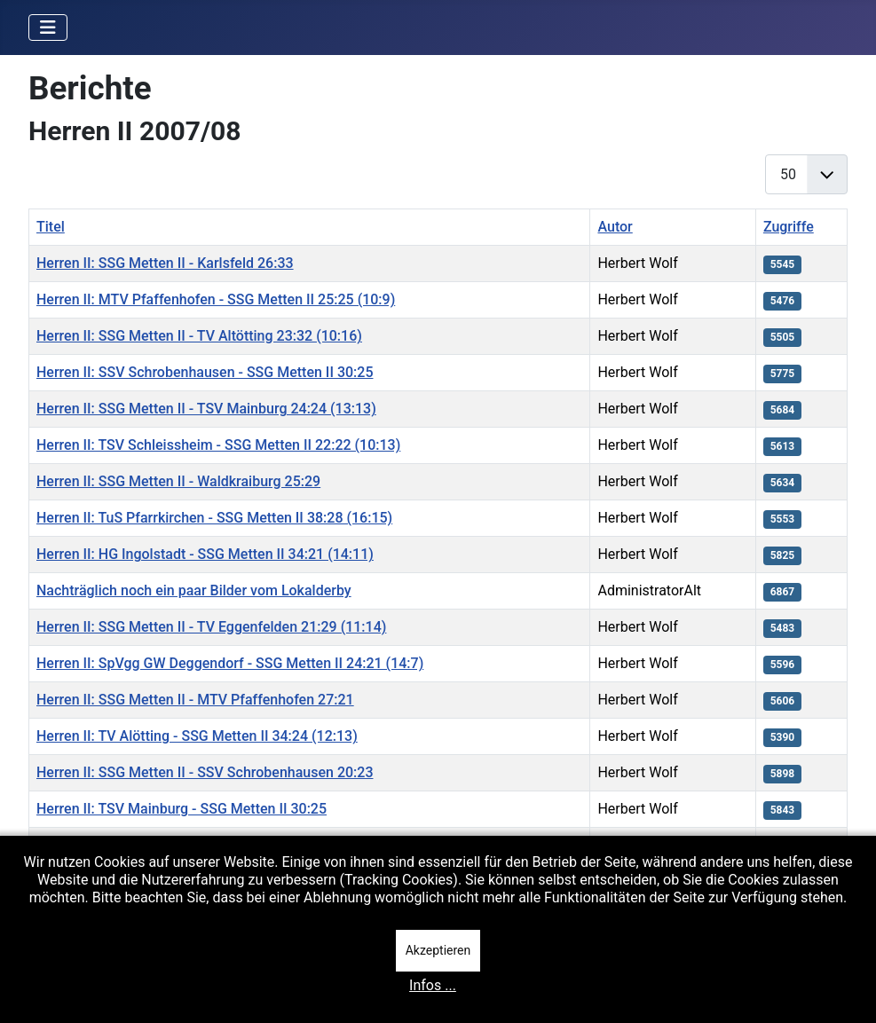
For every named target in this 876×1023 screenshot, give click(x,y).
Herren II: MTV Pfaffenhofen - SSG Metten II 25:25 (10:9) (215, 299)
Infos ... (432, 985)
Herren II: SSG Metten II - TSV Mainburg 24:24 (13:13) (206, 408)
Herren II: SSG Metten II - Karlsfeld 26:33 (165, 263)
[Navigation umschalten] (47, 27)
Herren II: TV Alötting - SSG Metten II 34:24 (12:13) (197, 736)
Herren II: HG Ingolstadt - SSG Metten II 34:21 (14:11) (205, 554)
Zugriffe (788, 226)
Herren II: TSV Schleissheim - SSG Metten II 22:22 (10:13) (218, 445)
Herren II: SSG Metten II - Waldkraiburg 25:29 (178, 481)
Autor (614, 226)
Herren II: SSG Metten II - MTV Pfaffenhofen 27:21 (195, 699)
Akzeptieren (438, 950)
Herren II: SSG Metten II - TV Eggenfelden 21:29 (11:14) (211, 626)
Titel (50, 226)
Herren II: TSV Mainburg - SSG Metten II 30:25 (181, 808)
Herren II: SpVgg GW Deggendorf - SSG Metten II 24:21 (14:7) (229, 663)
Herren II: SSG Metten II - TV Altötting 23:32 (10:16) (199, 335)
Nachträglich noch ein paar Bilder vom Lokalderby (193, 590)
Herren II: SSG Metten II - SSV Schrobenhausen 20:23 (204, 772)
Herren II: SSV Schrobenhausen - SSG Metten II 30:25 (204, 372)
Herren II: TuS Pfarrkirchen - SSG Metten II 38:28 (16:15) (214, 517)
